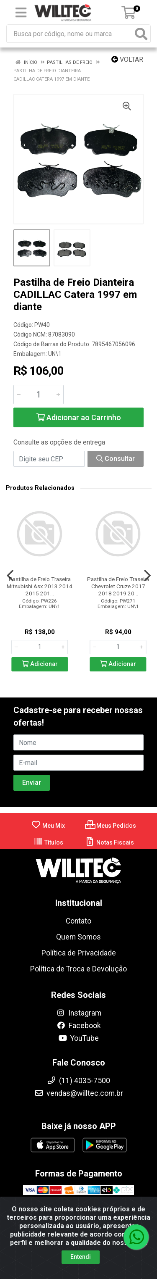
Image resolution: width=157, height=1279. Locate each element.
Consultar (115, 459)
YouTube (78, 1038)
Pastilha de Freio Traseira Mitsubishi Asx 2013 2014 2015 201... (39, 586)
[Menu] (20, 12)
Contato (78, 921)
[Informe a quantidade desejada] (38, 394)
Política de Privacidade (78, 953)
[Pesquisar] (141, 33)
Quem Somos (78, 937)
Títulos (48, 842)
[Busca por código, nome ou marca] (70, 33)
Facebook (79, 1025)
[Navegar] (10, 575)
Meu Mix (48, 825)
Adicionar (40, 664)
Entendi (80, 1256)
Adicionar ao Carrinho (78, 417)
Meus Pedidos (110, 825)
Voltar (127, 59)
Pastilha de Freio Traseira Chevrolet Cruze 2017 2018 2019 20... (118, 586)
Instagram (78, 1013)
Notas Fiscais (109, 842)
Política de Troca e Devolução (78, 969)
